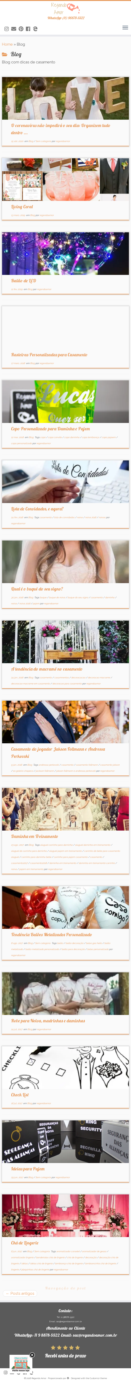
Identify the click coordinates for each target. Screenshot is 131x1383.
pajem (36, 603)
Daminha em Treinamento (34, 836)
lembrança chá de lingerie (69, 1263)
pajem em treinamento (31, 869)
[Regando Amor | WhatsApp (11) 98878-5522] (65, 8)
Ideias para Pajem (28, 1169)
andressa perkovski (49, 765)
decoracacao (78, 677)
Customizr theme (98, 1378)
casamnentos (61, 677)
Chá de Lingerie (24, 1243)
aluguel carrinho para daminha (56, 845)
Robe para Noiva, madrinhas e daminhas (48, 1020)
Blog (31, 141)
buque (43, 597)
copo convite (55, 437)
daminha (110, 597)
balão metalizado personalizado (42, 949)
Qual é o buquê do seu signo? (37, 589)
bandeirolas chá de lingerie (50, 1257)
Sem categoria (44, 141)
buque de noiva (57, 597)
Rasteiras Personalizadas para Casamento (49, 354)
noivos (102, 517)
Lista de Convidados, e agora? (37, 509)
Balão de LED (23, 280)
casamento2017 (19, 863)
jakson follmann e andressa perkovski (76, 771)
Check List (20, 1095)
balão (60, 943)
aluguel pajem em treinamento (65, 851)
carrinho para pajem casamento (71, 857)
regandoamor (63, 141)
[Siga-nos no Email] (15, 29)
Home (7, 44)
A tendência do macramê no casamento (47, 669)
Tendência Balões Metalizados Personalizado (51, 934)
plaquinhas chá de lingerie (35, 1269)
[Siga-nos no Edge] (36, 29)
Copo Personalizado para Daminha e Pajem (50, 428)
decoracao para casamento (67, 683)
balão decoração (75, 943)
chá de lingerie (75, 1257)
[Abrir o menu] (125, 28)
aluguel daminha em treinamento (93, 845)
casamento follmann (87, 765)
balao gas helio (94, 943)
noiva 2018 (91, 517)
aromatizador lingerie (22, 1257)
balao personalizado (98, 949)
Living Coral (22, 206)
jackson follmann (45, 771)
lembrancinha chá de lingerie (101, 1263)
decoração (91, 1257)
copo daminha (72, 437)
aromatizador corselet (68, 1251)
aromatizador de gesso (94, 1251)
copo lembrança (91, 437)
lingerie (15, 1269)
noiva (80, 517)
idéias (24, 1263)
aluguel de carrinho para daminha (29, 851)
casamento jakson (110, 765)
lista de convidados (64, 517)
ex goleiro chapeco (23, 771)
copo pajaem (109, 437)
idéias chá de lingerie (41, 1263)
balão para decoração (73, 949)
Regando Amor (39, 1378)
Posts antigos (20, 1293)
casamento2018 (38, 863)
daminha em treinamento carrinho (97, 863)
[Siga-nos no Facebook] (29, 29)
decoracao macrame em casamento (30, 683)
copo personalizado (21, 443)
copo (43, 437)
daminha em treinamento (63, 863)
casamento (46, 517)
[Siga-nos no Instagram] (7, 29)
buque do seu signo (78, 597)
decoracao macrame (99, 677)
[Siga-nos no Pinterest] (22, 29)
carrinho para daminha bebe (36, 857)
